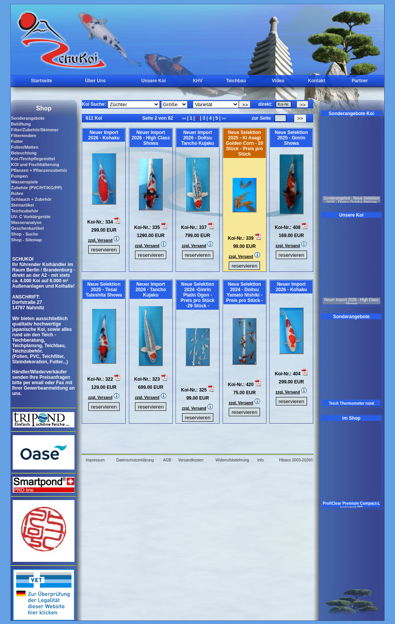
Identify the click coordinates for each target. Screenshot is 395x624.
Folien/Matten (24, 147)
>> (224, 118)
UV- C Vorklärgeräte (31, 216)
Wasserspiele (24, 182)
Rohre (17, 193)
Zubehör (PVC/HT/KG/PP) (36, 187)
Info (260, 460)
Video (278, 80)
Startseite (41, 80)
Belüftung (20, 124)
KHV (198, 80)
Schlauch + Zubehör (31, 199)
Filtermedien (23, 135)
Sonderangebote (27, 118)
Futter (17, 141)
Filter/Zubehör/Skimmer (34, 129)
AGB (167, 460)
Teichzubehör (24, 211)
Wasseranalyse (26, 222)
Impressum (95, 460)
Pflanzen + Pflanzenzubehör (39, 170)
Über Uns (95, 80)
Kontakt (316, 80)
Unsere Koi (153, 80)
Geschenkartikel (27, 228)
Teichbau (236, 80)
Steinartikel (22, 205)
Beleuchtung (24, 153)
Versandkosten (190, 460)
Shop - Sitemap (26, 239)
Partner (360, 80)
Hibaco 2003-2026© (296, 460)
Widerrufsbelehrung (232, 460)
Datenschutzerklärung (135, 460)
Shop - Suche (24, 234)
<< (184, 118)
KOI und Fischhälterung (35, 164)
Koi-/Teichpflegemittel (33, 158)
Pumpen (19, 176)
